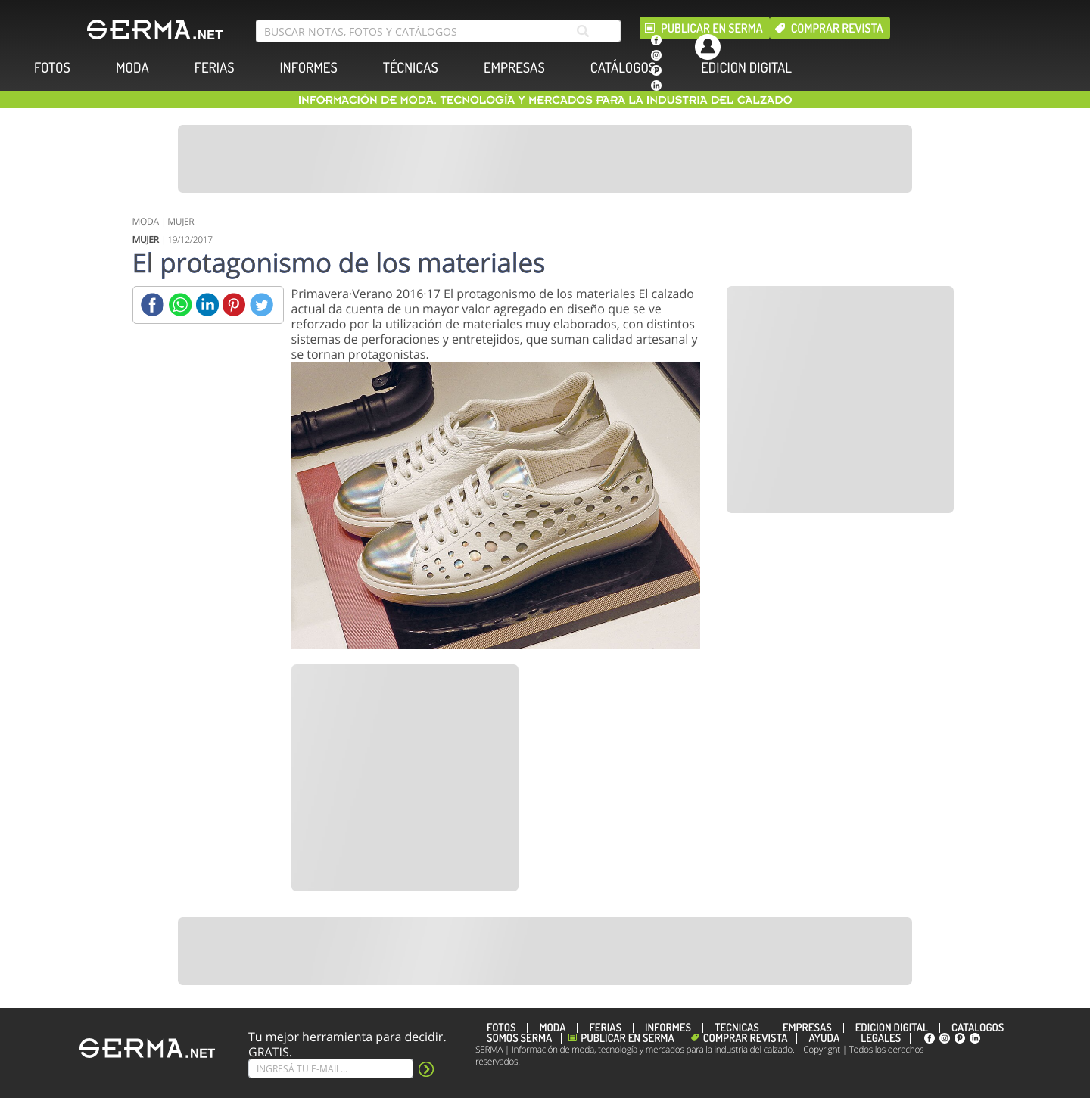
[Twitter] (261, 304)
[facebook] (656, 40)
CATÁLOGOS (623, 67)
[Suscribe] (330, 1068)
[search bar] (438, 31)
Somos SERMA (519, 1038)
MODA (132, 67)
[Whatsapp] (180, 304)
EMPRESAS (514, 67)
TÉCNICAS (410, 67)
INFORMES (309, 67)
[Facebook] (152, 304)
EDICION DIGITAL (746, 67)
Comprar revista (837, 28)
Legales (881, 1038)
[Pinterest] (234, 304)
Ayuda (823, 1038)
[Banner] (545, 159)
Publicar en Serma (712, 28)
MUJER (180, 221)
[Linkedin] (207, 304)
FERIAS (215, 67)
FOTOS (52, 67)
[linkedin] (656, 85)
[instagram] (656, 55)
